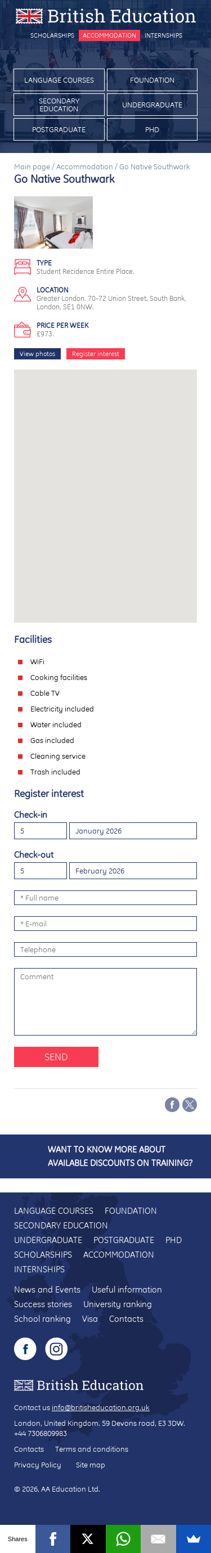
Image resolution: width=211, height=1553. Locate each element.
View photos (37, 354)
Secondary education (59, 104)
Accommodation (109, 35)
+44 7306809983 (40, 1433)
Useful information (127, 1289)
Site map (90, 1464)
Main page (32, 166)
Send (56, 1057)
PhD (152, 129)
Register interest (95, 354)
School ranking (42, 1318)
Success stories (43, 1304)
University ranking (117, 1304)
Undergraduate (152, 104)
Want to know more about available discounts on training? (120, 1156)
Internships (163, 35)
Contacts (126, 1318)
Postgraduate (59, 129)
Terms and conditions (91, 1448)
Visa (90, 1318)
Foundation (152, 79)
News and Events (47, 1289)
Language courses (59, 79)
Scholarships (52, 35)
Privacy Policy (37, 1464)
